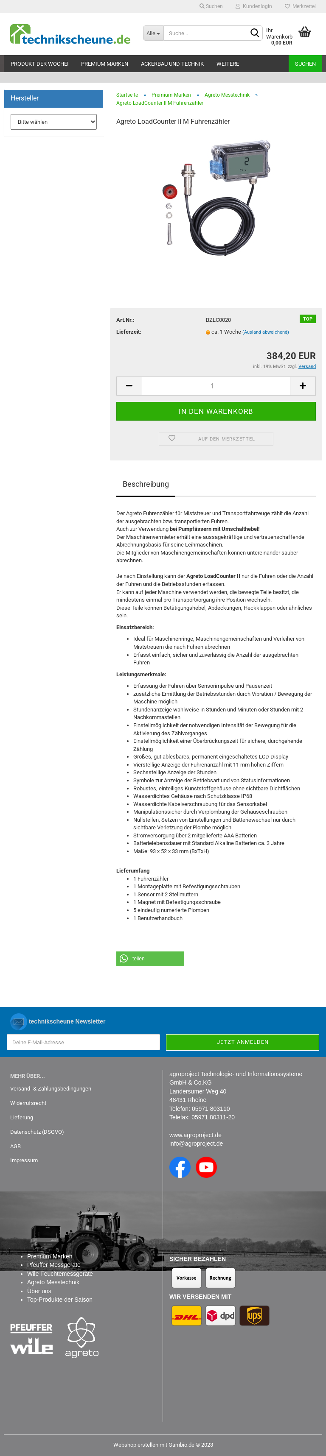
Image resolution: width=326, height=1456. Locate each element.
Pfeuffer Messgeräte (54, 1264)
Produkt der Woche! (39, 64)
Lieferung (21, 1117)
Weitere (227, 64)
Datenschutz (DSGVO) (37, 1132)
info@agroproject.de (196, 1143)
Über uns (39, 1291)
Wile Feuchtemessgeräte (60, 1273)
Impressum (24, 1160)
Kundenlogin (254, 6)
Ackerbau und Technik (172, 64)
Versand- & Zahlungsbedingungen (50, 1088)
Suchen (211, 6)
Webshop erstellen (135, 1445)
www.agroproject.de (195, 1135)
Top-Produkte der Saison (60, 1299)
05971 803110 (211, 1108)
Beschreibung (146, 484)
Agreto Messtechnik (53, 1282)
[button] (150, 958)
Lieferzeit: (128, 332)
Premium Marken (104, 64)
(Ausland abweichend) (265, 332)
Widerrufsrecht (28, 1103)
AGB (15, 1146)
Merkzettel (300, 6)
